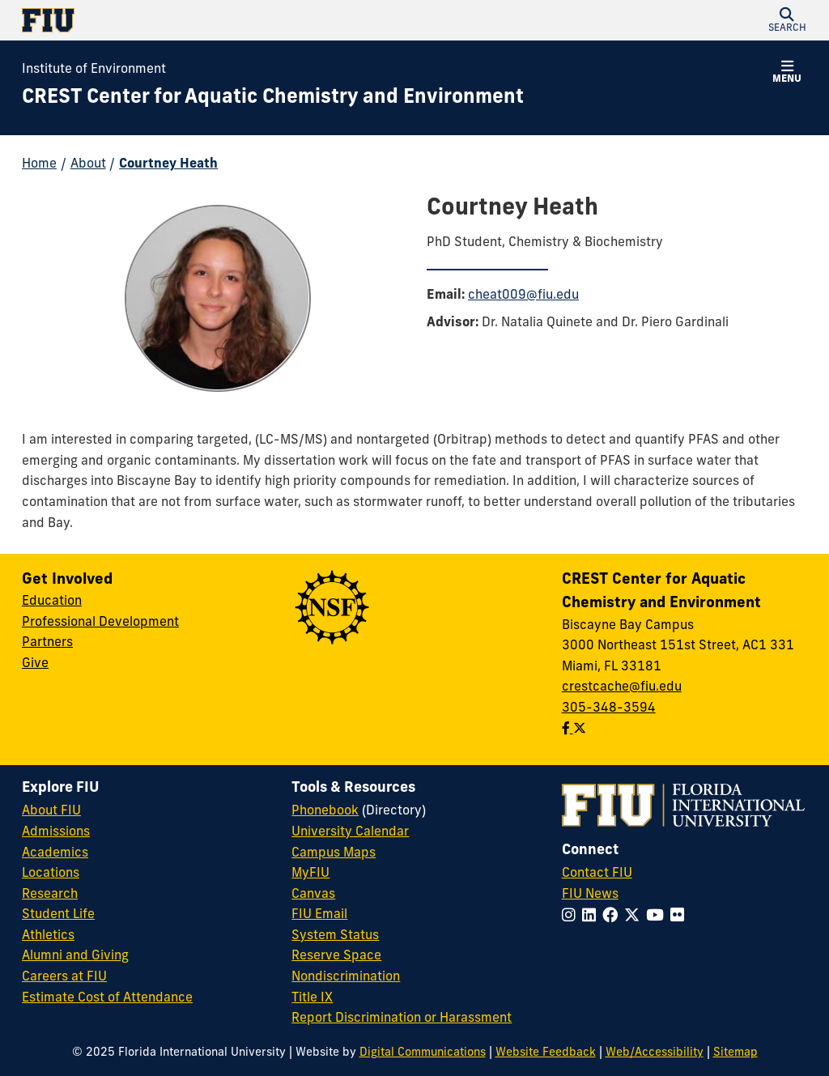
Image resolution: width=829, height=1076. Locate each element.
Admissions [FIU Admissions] (56, 832)
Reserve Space (336, 956)
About (88, 164)
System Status (335, 935)
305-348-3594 (609, 708)
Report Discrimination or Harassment (401, 1018)
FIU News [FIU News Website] (590, 894)
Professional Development (100, 622)
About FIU (51, 811)
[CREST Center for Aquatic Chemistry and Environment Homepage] (273, 99)
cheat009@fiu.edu (523, 295)
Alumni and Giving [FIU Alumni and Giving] (75, 956)
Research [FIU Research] (50, 894)
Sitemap (735, 1053)
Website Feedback (545, 1053)
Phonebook (325, 811)
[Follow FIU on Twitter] (635, 917)
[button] (787, 20)
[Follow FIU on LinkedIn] (592, 917)
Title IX (312, 998)
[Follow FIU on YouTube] (658, 917)
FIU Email (319, 914)
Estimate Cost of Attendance (107, 998)
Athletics (48, 935)
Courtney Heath (168, 164)
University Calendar (350, 832)
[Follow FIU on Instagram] (572, 917)
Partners (47, 642)
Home (39, 164)
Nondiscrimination (345, 977)
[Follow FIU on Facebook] (613, 917)
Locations (50, 873)
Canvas (313, 894)
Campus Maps (333, 853)
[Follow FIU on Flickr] (680, 917)
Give (35, 663)
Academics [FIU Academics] (55, 853)
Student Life (58, 914)
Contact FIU (597, 873)
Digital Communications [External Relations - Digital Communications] (422, 1053)
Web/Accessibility (655, 1053)
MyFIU (310, 873)
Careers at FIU (64, 977)
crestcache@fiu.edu (622, 687)
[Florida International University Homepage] (218, 20)
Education (52, 601)
